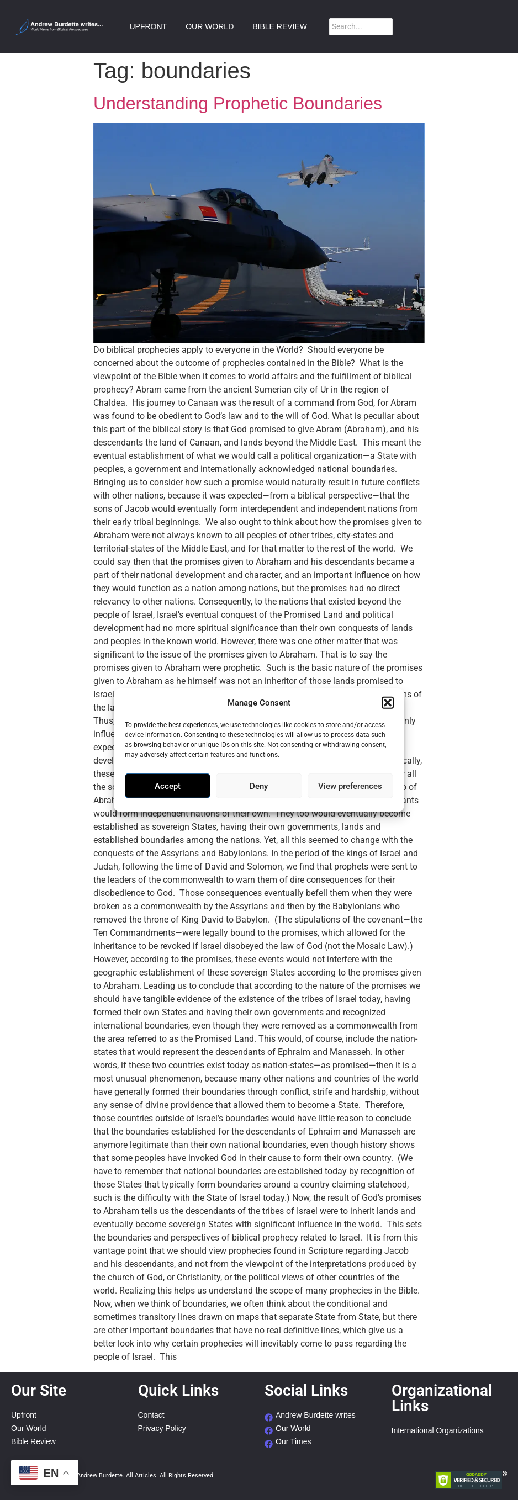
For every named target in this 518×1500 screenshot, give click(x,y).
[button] (387, 702)
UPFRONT (148, 26)
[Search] (361, 26)
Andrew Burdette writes (316, 1415)
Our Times (293, 1442)
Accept (168, 786)
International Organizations (438, 1431)
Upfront (23, 1415)
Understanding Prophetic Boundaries (237, 103)
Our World (28, 1428)
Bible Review (33, 1442)
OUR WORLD (210, 26)
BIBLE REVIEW (279, 26)
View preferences (350, 786)
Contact (151, 1415)
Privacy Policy (162, 1428)
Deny (259, 786)
